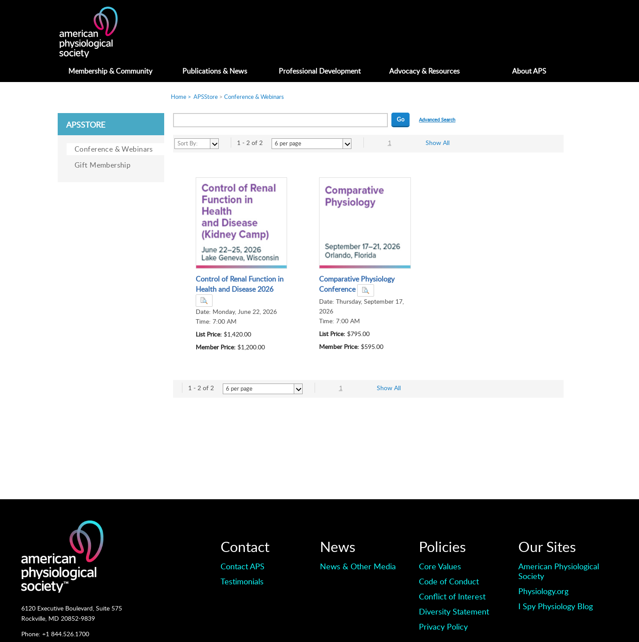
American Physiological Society (558, 571)
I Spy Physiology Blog (555, 606)
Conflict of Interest (452, 596)
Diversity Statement (454, 611)
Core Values (440, 566)
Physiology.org (543, 591)
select (214, 144)
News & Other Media (358, 566)
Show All (438, 142)
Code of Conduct (449, 581)
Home (178, 97)
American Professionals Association (97, 32)
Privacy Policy (443, 626)
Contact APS (242, 566)
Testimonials (242, 581)
